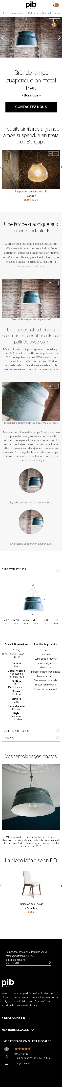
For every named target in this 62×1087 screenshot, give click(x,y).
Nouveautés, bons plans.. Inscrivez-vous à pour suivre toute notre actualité (26, 956)
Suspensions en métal (46, 689)
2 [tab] (31, 52)
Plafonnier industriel (46, 676)
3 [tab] (36, 52)
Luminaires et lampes (14, 13)
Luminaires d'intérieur (46, 659)
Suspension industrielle (45, 681)
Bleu (45, 650)
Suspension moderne (45, 685)
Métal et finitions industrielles (45, 672)
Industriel (45, 655)
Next (59, 37)
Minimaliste (45, 668)
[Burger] (8, 5)
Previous (2, 37)
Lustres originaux (45, 663)
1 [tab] (26, 52)
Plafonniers (33, 13)
